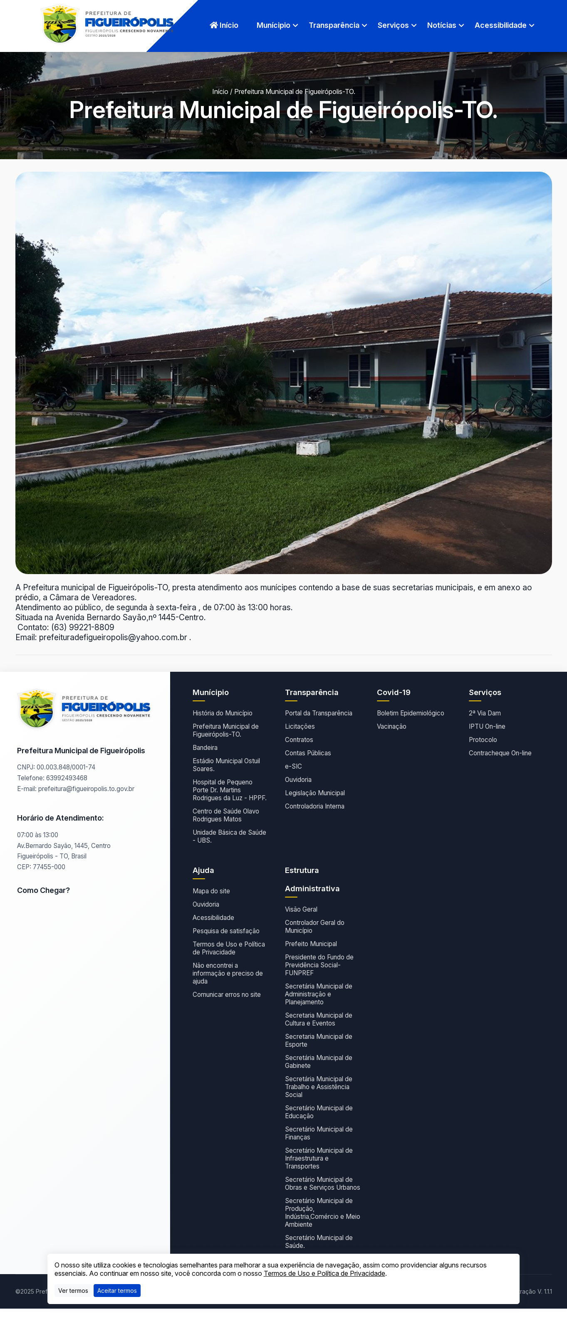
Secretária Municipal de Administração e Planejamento (318, 994)
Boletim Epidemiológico (410, 713)
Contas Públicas (308, 753)
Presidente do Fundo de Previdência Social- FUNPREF (319, 965)
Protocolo (483, 740)
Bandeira (205, 748)
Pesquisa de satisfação (226, 931)
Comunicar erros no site (227, 995)
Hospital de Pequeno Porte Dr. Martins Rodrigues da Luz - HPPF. (230, 790)
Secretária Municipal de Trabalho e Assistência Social (318, 1087)
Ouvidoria (298, 780)
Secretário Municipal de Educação (319, 1112)
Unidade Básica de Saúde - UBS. (229, 836)
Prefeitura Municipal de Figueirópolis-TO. (226, 730)
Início (224, 25)
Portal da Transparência (318, 713)
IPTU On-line (487, 726)
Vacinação (391, 726)
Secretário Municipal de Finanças (319, 1133)
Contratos (299, 740)
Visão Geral (301, 909)
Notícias (441, 25)
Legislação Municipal (315, 793)
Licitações (300, 726)
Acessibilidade (501, 25)
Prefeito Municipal (311, 944)
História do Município (223, 713)
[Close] (117, 1290)
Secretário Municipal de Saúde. (319, 1242)
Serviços (393, 25)
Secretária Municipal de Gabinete (318, 1062)
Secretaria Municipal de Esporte (318, 1040)
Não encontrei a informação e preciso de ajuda (228, 973)
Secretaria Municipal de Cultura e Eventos (318, 1019)
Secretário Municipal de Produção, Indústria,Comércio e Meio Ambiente (322, 1212)
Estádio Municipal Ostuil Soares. (226, 765)
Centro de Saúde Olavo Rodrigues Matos (226, 815)
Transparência (334, 25)
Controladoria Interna (314, 806)
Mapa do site (211, 891)
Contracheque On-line (500, 753)
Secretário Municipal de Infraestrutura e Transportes (319, 1158)
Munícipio (273, 25)
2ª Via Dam (485, 713)
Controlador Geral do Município (314, 926)
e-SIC (293, 766)
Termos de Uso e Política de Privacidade (229, 948)
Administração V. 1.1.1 (525, 1291)
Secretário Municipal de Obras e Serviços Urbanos (322, 1183)
